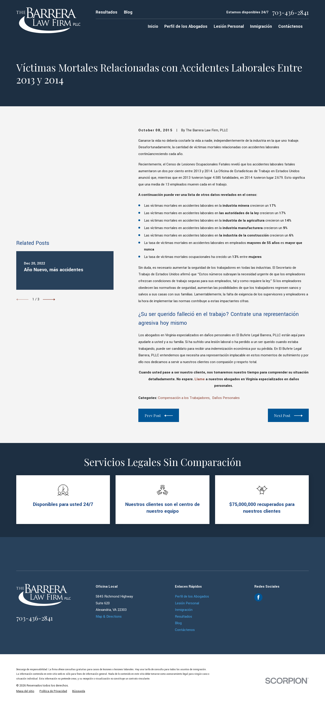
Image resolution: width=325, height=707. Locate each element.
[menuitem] (25, 691)
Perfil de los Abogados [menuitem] (185, 26)
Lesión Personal (187, 603)
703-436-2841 (290, 12)
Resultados (106, 12)
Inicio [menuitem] (153, 26)
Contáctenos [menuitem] (290, 26)
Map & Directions (109, 616)
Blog (128, 12)
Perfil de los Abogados (192, 596)
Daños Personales (226, 398)
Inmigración (184, 609)
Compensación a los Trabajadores (184, 398)
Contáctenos (185, 630)
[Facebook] (258, 597)
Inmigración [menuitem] (261, 26)
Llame (200, 379)
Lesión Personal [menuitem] (229, 26)
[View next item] (49, 202)
